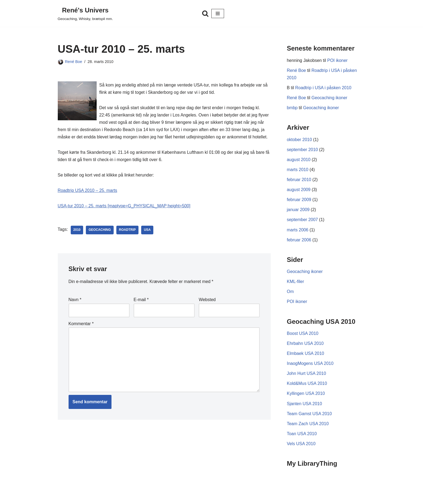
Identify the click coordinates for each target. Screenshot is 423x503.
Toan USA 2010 (302, 434)
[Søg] (205, 13)
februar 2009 (299, 200)
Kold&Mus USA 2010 (307, 384)
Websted (207, 300)
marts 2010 (298, 170)
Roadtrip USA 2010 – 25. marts (87, 191)
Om (290, 292)
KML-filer (295, 282)
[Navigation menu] (217, 13)
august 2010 (299, 160)
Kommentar (81, 324)
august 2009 (299, 190)
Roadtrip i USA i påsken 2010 (323, 88)
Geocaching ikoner (329, 98)
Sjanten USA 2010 (304, 404)
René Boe (73, 61)
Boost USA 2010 (303, 334)
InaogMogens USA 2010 (310, 364)
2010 (77, 230)
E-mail (141, 300)
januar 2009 (298, 210)
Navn (75, 300)
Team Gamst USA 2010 (309, 414)
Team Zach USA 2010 (308, 424)
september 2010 (302, 150)
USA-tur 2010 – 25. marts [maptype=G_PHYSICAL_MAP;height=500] (124, 206)
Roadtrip (127, 230)
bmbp (292, 108)
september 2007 (302, 220)
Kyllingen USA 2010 (306, 394)
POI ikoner (337, 60)
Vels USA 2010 (301, 445)
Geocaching (100, 230)
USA (147, 230)
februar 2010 (299, 180)
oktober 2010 (299, 140)
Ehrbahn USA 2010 (305, 344)
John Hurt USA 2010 (306, 374)
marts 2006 (298, 230)
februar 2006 (299, 240)
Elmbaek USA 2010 (305, 354)
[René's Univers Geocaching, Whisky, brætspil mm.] (85, 13)
